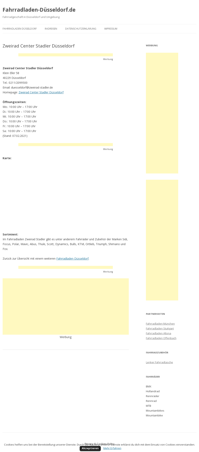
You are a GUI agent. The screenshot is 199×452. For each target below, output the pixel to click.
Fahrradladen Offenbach (161, 338)
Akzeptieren (90, 448)
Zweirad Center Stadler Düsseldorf (41, 92)
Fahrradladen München (160, 323)
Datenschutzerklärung (80, 28)
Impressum (110, 28)
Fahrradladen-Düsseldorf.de (39, 9)
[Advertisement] (65, 54)
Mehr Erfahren (112, 448)
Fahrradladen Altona (158, 333)
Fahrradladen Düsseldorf (20, 28)
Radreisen (51, 28)
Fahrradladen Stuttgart (160, 328)
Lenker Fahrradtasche (159, 362)
